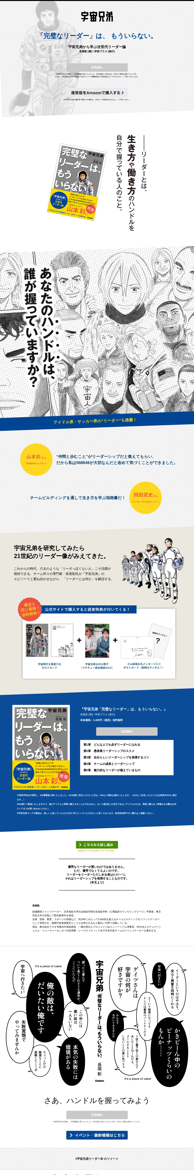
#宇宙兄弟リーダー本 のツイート (97, 1158)
